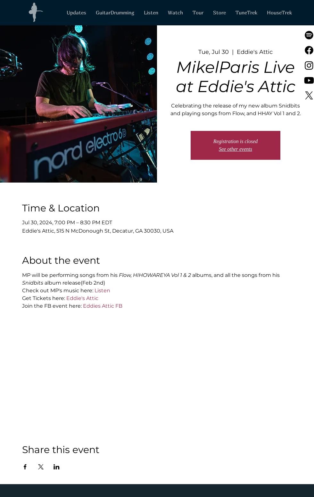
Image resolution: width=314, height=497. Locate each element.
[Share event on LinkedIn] (57, 466)
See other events (235, 149)
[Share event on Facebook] (25, 466)
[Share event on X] (41, 466)
